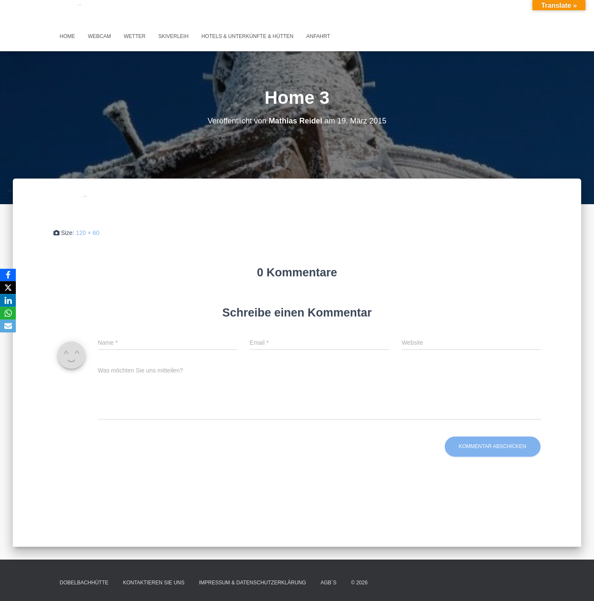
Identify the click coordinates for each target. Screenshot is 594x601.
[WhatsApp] (8, 313)
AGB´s (329, 583)
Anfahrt (318, 36)
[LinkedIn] (8, 300)
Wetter (135, 36)
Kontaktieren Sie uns (153, 583)
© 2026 (359, 583)
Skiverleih (173, 36)
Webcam (99, 36)
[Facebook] (8, 275)
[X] (8, 287)
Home (67, 36)
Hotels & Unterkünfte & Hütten (247, 36)
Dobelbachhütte (84, 583)
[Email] (8, 326)
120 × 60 (87, 232)
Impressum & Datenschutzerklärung (252, 583)
